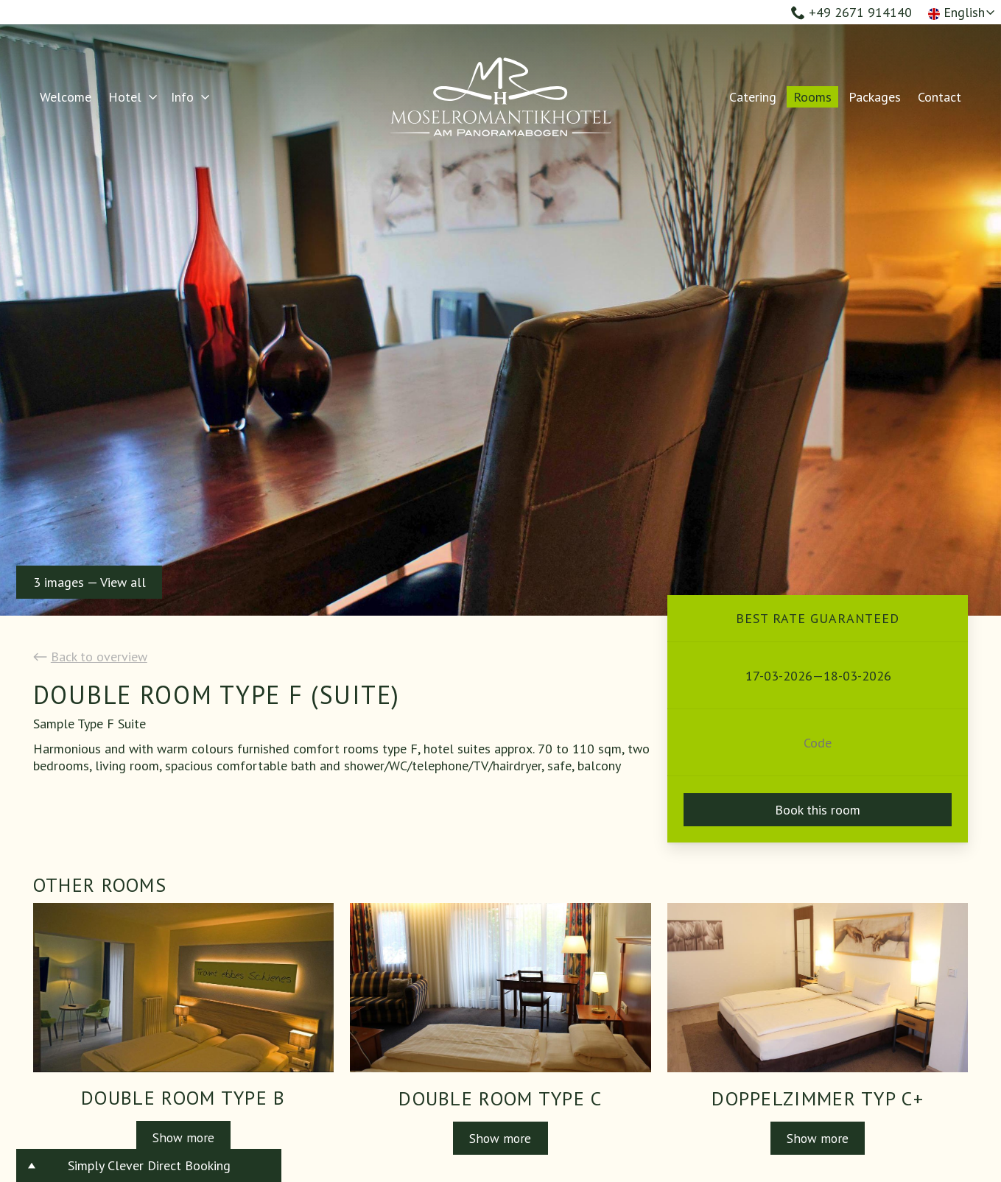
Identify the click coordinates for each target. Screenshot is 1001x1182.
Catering (752, 96)
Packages (875, 96)
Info (182, 96)
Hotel (124, 96)
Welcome (65, 96)
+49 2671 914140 (851, 12)
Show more (183, 1137)
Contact (939, 96)
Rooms (812, 96)
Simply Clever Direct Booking (149, 1165)
